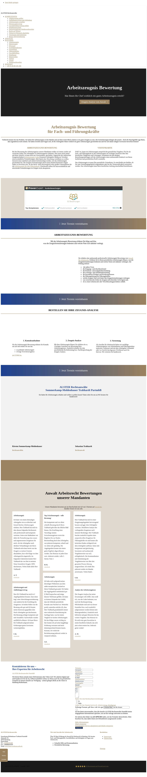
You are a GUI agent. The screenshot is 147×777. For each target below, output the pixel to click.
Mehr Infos (117, 208)
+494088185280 (8, 745)
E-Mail (77, 675)
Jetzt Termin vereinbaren (74, 223)
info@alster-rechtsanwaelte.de (13, 748)
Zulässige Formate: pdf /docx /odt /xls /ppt (89, 709)
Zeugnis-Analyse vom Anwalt (93, 102)
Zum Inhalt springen (11, 2)
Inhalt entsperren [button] (80, 726)
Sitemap (102, 750)
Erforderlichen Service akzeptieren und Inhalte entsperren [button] (94, 727)
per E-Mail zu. (17, 355)
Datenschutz (108, 740)
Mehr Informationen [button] (81, 724)
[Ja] (77, 702)
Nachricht (78, 687)
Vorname (78, 668)
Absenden (79, 729)
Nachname (78, 672)
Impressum (107, 738)
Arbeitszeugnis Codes (32, 157)
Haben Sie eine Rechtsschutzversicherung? (89, 701)
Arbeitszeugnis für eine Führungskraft (27, 166)
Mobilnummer (80, 679)
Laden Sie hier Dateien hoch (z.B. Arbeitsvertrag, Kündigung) (95, 707)
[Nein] (77, 705)
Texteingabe (79, 683)
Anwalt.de (98, 507)
